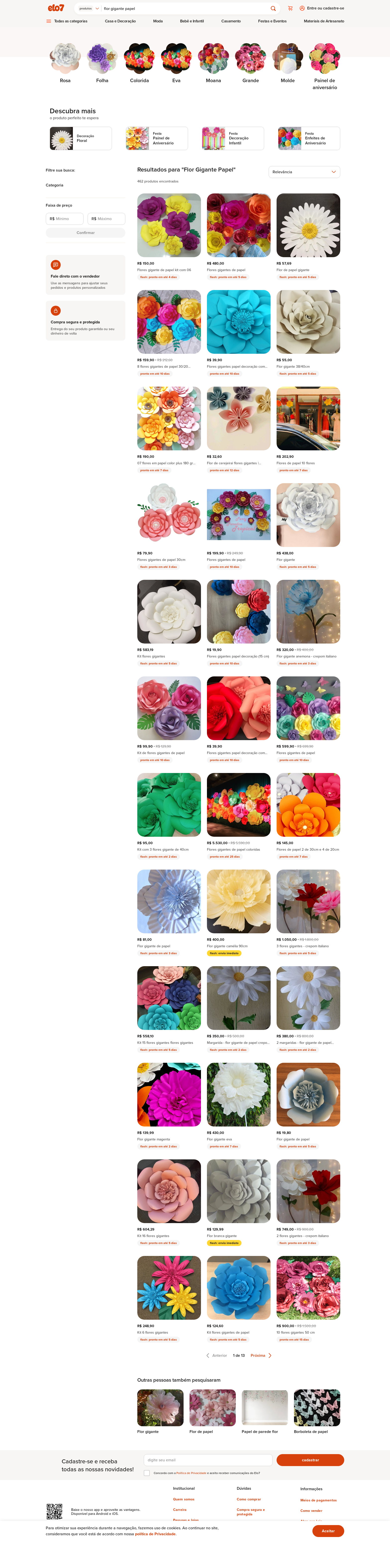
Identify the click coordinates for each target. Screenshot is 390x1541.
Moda (158, 20)
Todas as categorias (71, 20)
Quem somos (184, 1498)
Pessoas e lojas (186, 1519)
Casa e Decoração (120, 20)
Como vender (311, 1510)
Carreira (180, 1509)
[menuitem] (67, 21)
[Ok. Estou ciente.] (328, 1531)
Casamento (231, 20)
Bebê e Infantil (192, 20)
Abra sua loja (311, 1520)
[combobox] (89, 8)
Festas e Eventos (272, 20)
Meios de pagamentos (318, 1499)
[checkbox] (147, 1473)
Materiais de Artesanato (324, 20)
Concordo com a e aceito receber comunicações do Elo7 (207, 1473)
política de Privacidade (155, 1534)
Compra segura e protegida (251, 1511)
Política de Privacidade (191, 1472)
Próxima (261, 1355)
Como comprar (249, 1498)
